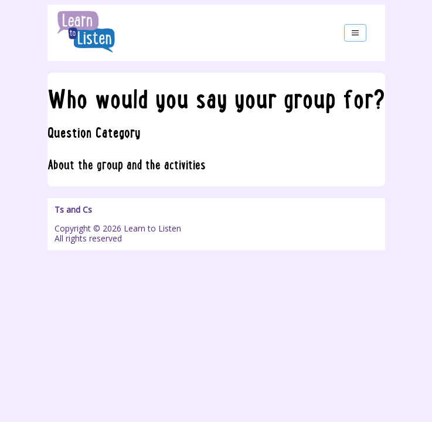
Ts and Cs (73, 210)
